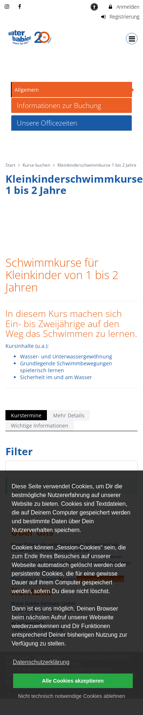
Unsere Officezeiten (47, 123)
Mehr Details (68, 415)
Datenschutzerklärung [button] (41, 662)
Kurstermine (26, 415)
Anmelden (123, 6)
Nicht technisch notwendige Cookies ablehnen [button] (71, 696)
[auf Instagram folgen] (8, 6)
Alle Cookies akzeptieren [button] (73, 681)
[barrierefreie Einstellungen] (95, 6)
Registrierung (120, 16)
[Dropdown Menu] (132, 38)
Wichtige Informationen (39, 425)
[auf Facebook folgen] (21, 6)
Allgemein (27, 89)
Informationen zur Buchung (59, 105)
